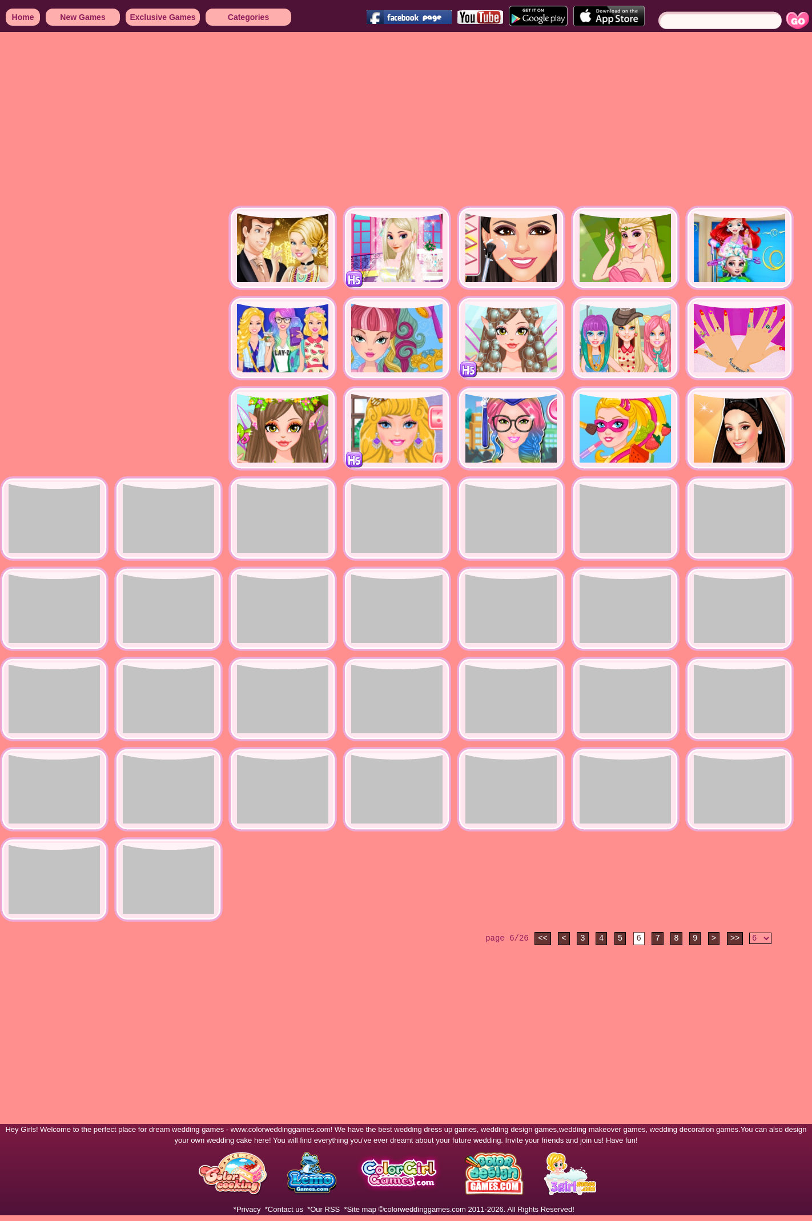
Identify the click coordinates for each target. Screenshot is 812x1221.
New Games (82, 17)
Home (23, 17)
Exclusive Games (162, 17)
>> (735, 938)
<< (543, 938)
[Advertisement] (292, 120)
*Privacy (247, 1209)
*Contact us (284, 1209)
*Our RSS (323, 1209)
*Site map (360, 1209)
